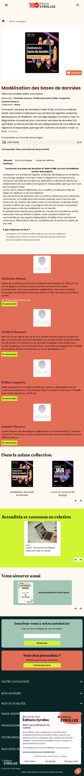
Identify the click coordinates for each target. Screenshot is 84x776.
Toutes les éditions (44, 160)
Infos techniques (23, 160)
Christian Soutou (23, 98)
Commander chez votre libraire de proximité (25, 149)
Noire (17, 104)
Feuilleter (74, 73)
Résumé (8, 160)
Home (3, 21)
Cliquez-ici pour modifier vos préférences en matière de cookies (42, 772)
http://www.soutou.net (16, 300)
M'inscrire (42, 643)
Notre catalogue (17, 21)
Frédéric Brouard (42, 98)
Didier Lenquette (61, 98)
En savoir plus (9, 303)
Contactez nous (42, 665)
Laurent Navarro (10, 101)
